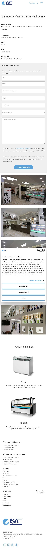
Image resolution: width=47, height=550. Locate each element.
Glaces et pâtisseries (12, 442)
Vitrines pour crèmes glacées (11, 445)
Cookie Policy (40, 493)
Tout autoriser (23, 286)
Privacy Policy (40, 491)
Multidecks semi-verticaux (10, 476)
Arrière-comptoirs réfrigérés (10, 484)
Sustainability (7, 496)
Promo (5, 480)
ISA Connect (6, 501)
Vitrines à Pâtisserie (8, 447)
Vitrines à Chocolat (8, 449)
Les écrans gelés (7, 459)
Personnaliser (23, 292)
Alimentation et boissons (14, 454)
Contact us (6, 503)
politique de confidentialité (23, 148)
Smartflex (5, 486)
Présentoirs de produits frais (11, 461)
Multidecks (6, 473)
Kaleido (24, 422)
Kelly (23, 381)
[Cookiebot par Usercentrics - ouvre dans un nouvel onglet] (37, 250)
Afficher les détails (35, 280)
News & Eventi (7, 505)
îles (4, 478)
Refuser (23, 298)
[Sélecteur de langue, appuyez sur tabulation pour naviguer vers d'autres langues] (33, 3)
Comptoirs (6, 471)
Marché (6, 468)
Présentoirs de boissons (10, 464)
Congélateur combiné (9, 482)
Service (5, 498)
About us (5, 494)
